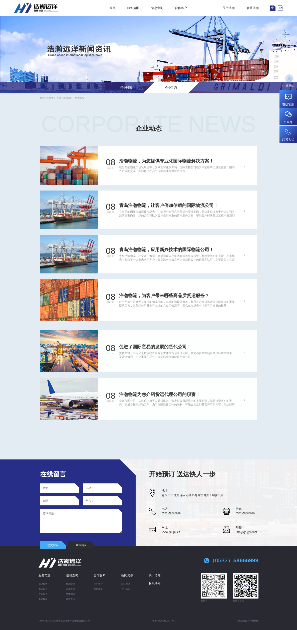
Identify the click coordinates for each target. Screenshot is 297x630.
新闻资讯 (205, 8)
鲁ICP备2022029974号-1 (164, 621)
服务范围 (133, 8)
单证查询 (70, 599)
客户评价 (98, 589)
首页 (112, 8)
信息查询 (157, 8)
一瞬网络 (253, 621)
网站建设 (242, 621)
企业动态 (171, 87)
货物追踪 (70, 594)
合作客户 (181, 8)
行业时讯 (126, 87)
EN (281, 8)
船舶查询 (70, 584)
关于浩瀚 (229, 8)
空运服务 (43, 594)
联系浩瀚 (253, 8)
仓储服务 (43, 584)
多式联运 (43, 599)
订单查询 (70, 589)
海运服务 (43, 589)
